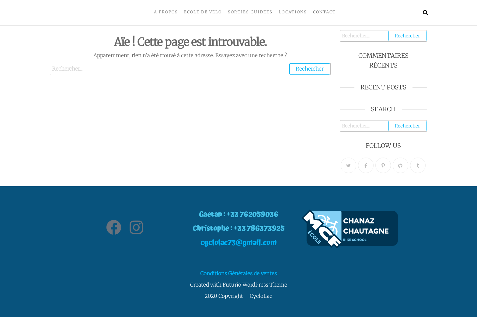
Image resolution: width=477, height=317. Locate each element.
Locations (293, 12)
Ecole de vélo (203, 12)
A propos (166, 12)
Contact (324, 12)
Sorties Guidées (250, 12)
